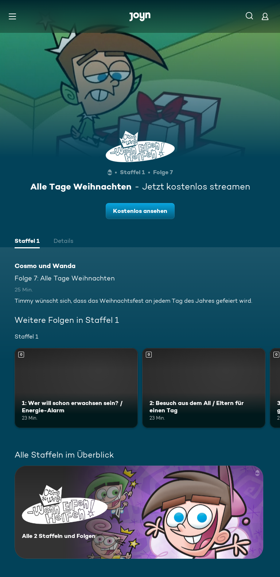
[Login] (265, 16)
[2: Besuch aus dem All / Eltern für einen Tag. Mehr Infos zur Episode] (203, 388)
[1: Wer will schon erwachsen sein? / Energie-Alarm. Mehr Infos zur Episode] (76, 388)
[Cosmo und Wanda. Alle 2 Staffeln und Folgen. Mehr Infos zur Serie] (139, 512)
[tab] (27, 241)
